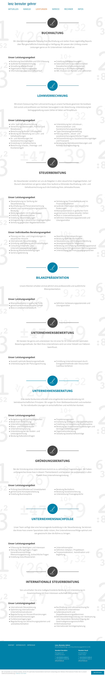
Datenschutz (21, 645)
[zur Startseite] (22, 4)
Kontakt (11, 645)
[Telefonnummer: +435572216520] (62, 657)
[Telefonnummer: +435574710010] (86, 657)
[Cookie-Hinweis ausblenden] (97, 673)
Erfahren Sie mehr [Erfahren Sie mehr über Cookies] (21, 673)
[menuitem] (13, 9)
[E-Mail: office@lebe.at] (59, 661)
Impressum (31, 645)
